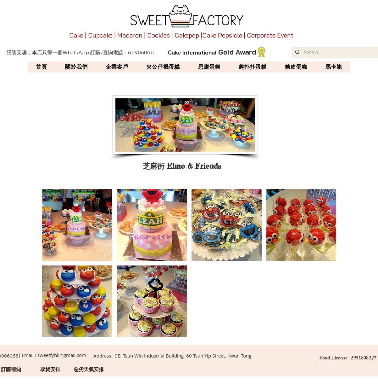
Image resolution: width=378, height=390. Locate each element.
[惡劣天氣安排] (89, 369)
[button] (77, 225)
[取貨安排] (50, 369)
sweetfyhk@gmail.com (61, 355)
